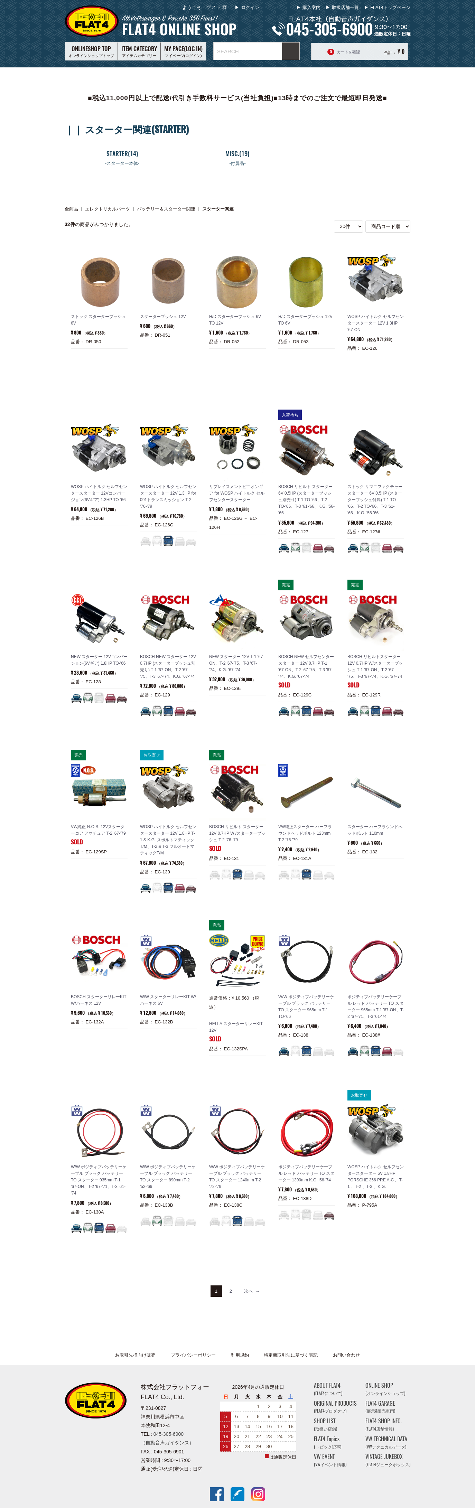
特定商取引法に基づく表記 (291, 1355)
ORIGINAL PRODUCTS (335, 1407)
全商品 (71, 209)
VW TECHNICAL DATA (386, 1442)
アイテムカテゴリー (139, 51)
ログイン (249, 7)
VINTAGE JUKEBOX (387, 1460)
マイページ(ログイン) (183, 51)
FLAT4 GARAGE (380, 1407)
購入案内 (311, 7)
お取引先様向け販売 (135, 1355)
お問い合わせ (346, 1355)
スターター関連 (218, 209)
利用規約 (240, 1355)
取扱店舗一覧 (345, 7)
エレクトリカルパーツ (107, 209)
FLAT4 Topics (327, 1442)
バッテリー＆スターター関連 (166, 209)
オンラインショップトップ (91, 51)
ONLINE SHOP (385, 1389)
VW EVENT (330, 1460)
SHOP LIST (325, 1424)
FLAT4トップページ (390, 7)
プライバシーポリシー (193, 1355)
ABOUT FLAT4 (328, 1389)
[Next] (252, 1291)
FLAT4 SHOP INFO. (383, 1424)
